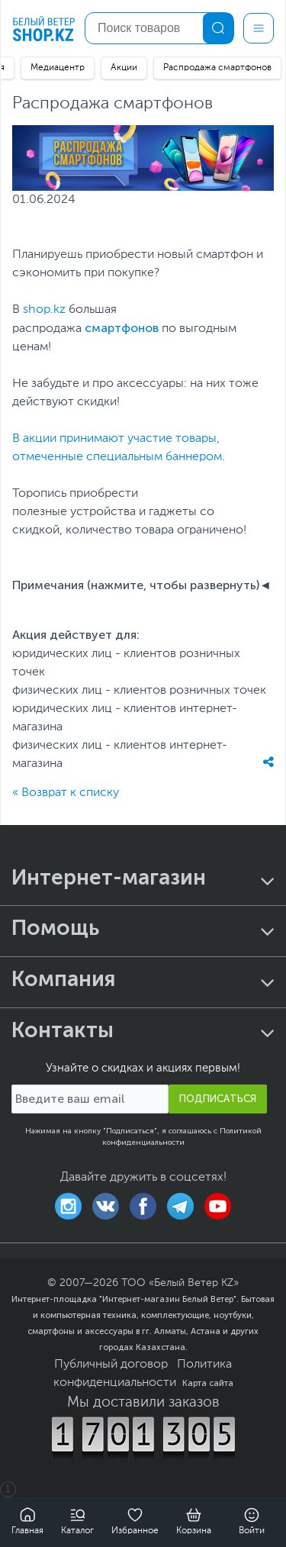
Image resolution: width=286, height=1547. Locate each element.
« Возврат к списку (65, 793)
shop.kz (44, 310)
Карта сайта (207, 1383)
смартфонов (122, 328)
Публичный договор (111, 1364)
